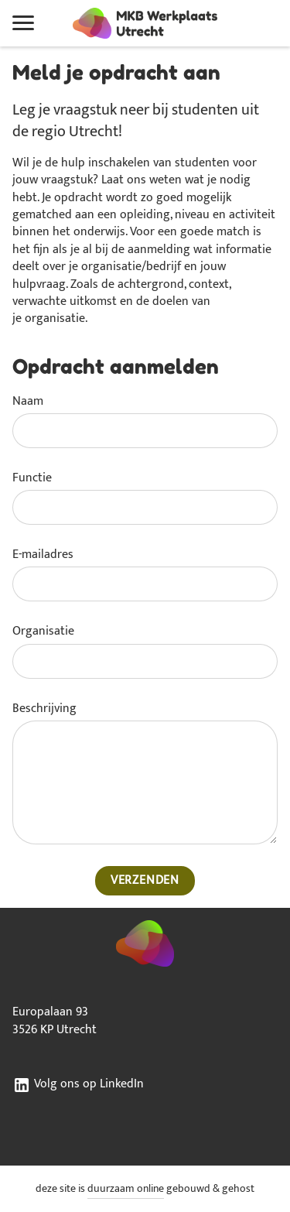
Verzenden (145, 880)
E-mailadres (42, 554)
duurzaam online (125, 1188)
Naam (27, 401)
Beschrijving (44, 708)
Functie (32, 478)
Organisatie (43, 631)
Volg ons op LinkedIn (78, 1085)
